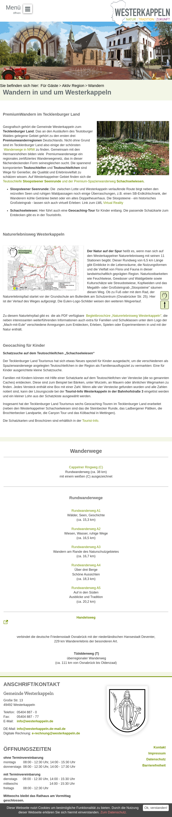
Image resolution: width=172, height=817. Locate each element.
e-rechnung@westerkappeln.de (56, 733)
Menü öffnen (28, 7)
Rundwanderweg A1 (85, 510)
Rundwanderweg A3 (85, 547)
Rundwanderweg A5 (85, 588)
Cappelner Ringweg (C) (86, 467)
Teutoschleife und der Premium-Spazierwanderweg (73, 181)
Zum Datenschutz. (113, 812)
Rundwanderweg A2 (85, 529)
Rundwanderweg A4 (85, 565)
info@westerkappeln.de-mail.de (41, 729)
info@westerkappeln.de (35, 721)
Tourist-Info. (90, 420)
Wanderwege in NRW (19, 149)
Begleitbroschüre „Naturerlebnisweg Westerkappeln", (124, 315)
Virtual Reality (113, 203)
